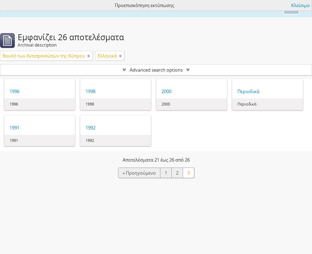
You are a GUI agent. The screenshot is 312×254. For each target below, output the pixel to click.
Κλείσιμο (300, 5)
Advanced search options (156, 70)
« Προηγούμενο (139, 173)
